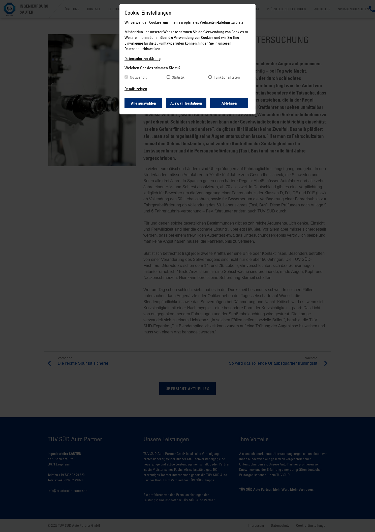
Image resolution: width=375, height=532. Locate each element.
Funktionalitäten (227, 77)
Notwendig (139, 77)
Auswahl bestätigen (186, 103)
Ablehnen (229, 103)
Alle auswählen (143, 103)
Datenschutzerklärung (142, 58)
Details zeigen (135, 88)
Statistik (178, 77)
